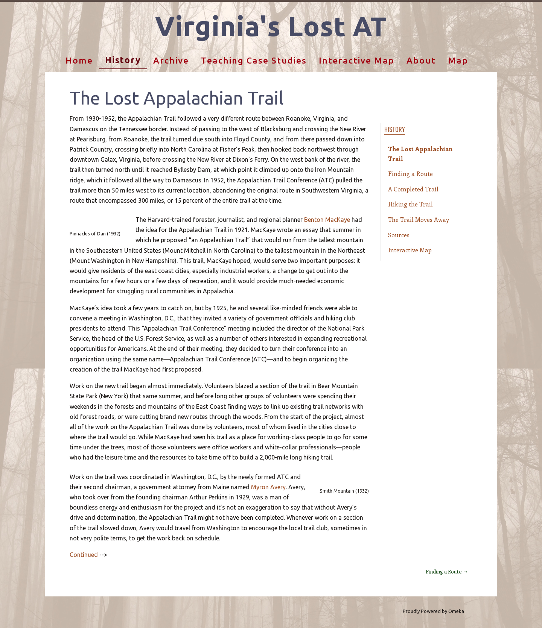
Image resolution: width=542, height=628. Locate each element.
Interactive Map (356, 60)
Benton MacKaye (327, 219)
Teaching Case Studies (254, 60)
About (421, 60)
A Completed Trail (413, 189)
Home (79, 60)
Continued (84, 554)
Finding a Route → (447, 571)
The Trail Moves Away (418, 219)
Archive (171, 60)
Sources (399, 235)
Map (458, 60)
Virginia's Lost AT (271, 26)
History (123, 60)
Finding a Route (410, 173)
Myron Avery (268, 487)
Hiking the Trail (410, 204)
